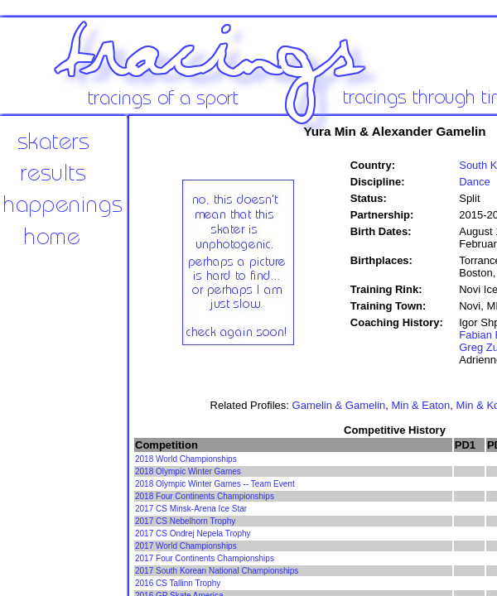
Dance (474, 181)
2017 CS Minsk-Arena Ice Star (191, 508)
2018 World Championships (186, 459)
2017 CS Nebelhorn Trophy (185, 521)
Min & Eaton (421, 405)
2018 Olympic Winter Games (188, 471)
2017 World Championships (186, 545)
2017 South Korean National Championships (216, 570)
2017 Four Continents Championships (204, 558)
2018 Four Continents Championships (204, 496)
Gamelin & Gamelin (339, 405)
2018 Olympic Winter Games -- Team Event (215, 483)
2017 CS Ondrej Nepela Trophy (193, 533)
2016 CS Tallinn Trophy (177, 583)
